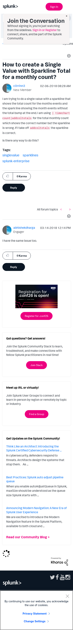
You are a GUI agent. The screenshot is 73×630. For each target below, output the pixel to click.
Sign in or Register (44, 30)
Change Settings (34, 621)
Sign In (54, 6)
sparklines (30, 155)
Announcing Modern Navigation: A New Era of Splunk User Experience (36, 510)
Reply (13, 187)
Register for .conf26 (36, 315)
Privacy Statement (35, 613)
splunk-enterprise (15, 161)
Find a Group (36, 414)
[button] (68, 56)
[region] (36, 610)
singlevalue (10, 155)
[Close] (67, 596)
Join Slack (36, 365)
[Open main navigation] (68, 6)
